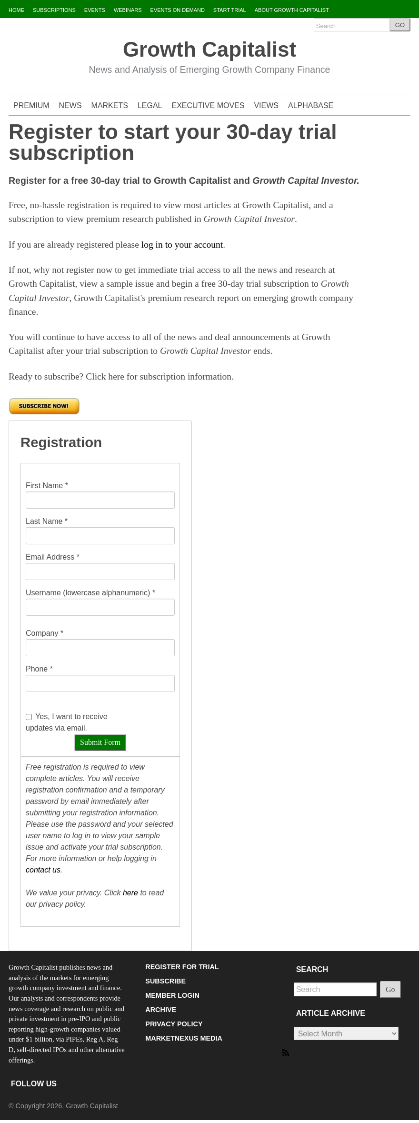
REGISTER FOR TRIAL (182, 967)
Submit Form (100, 742)
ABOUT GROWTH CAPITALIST (292, 10)
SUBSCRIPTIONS (54, 10)
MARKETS (109, 105)
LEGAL (150, 105)
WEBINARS (128, 10)
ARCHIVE (160, 1009)
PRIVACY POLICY (173, 1024)
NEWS (70, 105)
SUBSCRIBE (165, 981)
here (130, 893)
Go (390, 989)
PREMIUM (31, 105)
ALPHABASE (310, 105)
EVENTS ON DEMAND (177, 10)
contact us (43, 870)
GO (400, 25)
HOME (16, 10)
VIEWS (266, 105)
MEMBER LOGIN (172, 995)
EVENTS (94, 10)
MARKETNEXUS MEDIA (183, 1038)
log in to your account (182, 245)
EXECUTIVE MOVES (208, 105)
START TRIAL (229, 10)
